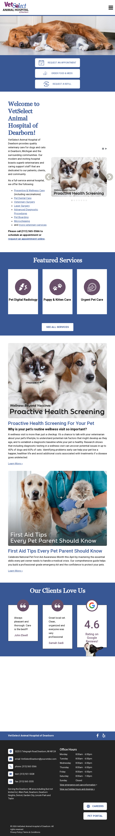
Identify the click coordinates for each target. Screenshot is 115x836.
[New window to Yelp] (104, 736)
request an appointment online (26, 238)
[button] (103, 148)
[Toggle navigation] (110, 7)
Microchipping (22, 221)
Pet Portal (95, 815)
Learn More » (15, 463)
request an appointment (57, 62)
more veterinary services (33, 224)
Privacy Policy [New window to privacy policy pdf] (16, 832)
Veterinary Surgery (24, 201)
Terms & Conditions (31, 832)
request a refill (57, 84)
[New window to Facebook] (97, 736)
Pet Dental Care (22, 198)
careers (95, 806)
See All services (57, 326)
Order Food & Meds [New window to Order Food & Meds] (57, 73)
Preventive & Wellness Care (29, 190)
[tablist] (79, 200)
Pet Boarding (21, 217)
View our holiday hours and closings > (77, 789)
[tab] (72, 200)
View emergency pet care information (78, 785)
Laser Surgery (22, 205)
